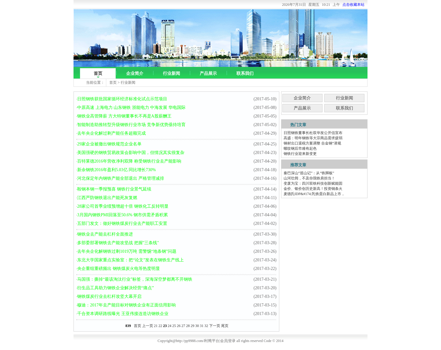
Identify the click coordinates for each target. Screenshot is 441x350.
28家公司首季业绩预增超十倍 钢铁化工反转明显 (122, 206)
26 (179, 326)
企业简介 (134, 73)
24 (170, 326)
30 (197, 326)
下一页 (214, 326)
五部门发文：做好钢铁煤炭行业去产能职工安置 (122, 223)
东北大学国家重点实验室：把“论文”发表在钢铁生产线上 (130, 260)
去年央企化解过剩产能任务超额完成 (111, 133)
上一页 (147, 326)
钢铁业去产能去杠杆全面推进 (105, 234)
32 (206, 326)
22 (160, 326)
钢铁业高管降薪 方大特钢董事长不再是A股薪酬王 (124, 116)
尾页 (224, 326)
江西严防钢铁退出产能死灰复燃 (107, 197)
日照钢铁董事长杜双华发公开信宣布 (313, 133)
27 (183, 326)
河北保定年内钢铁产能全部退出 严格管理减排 (120, 178)
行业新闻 (171, 73)
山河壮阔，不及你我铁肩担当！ (309, 178)
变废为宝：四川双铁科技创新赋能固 (313, 183)
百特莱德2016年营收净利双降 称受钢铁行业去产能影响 (129, 161)
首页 (98, 73)
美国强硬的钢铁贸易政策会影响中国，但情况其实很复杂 (130, 152)
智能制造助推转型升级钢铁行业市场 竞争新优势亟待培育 (131, 124)
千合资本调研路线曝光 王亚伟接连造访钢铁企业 (122, 313)
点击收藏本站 (353, 4)
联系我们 (245, 73)
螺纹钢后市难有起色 (300, 148)
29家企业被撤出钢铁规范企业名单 (109, 144)
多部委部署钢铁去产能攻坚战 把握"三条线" (118, 242)
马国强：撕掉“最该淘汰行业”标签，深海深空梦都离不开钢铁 (134, 279)
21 (156, 326)
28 (188, 326)
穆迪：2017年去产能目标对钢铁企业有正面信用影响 (126, 305)
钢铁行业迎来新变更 (300, 154)
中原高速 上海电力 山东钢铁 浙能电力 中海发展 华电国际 (131, 107)
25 (174, 326)
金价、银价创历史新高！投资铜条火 (313, 189)
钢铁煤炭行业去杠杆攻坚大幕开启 (109, 296)
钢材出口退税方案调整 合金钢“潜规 (312, 143)
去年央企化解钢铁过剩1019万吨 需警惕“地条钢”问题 (126, 251)
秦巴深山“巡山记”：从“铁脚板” (309, 173)
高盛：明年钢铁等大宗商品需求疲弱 (313, 138)
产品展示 (208, 73)
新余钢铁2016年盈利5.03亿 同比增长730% (116, 169)
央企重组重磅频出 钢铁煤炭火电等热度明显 (118, 268)
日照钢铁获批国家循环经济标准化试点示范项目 (122, 99)
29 (192, 326)
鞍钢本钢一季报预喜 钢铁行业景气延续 (114, 189)
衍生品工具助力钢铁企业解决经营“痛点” (115, 288)
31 (202, 326)
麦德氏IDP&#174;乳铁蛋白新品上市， (314, 194)
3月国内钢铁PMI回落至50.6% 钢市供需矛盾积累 (122, 215)
